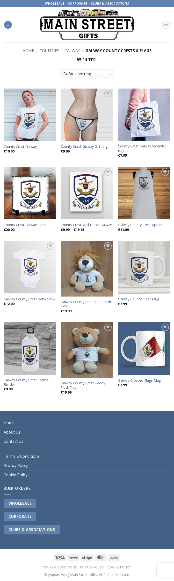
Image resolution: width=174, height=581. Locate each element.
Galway (72, 50)
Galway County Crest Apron (140, 225)
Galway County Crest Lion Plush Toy (86, 304)
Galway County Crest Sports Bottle (26, 382)
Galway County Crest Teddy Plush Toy (83, 385)
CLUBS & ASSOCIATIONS (31, 529)
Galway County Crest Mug (138, 299)
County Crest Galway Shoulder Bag (142, 148)
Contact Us (13, 441)
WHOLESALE (20, 503)
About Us (12, 432)
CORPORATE (20, 516)
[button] (8, 25)
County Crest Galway (20, 147)
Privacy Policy (16, 465)
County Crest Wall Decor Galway (86, 225)
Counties (49, 50)
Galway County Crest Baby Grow (29, 299)
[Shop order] (87, 74)
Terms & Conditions (22, 456)
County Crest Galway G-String (84, 146)
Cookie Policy (16, 474)
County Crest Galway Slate (25, 225)
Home (28, 50)
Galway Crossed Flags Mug (139, 380)
